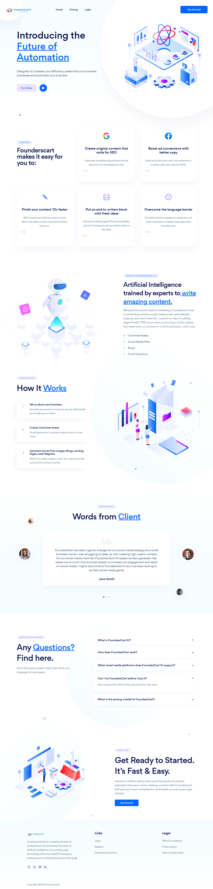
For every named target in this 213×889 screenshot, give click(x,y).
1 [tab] (103, 609)
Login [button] (88, 9)
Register (99, 846)
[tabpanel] (106, 576)
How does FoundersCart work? (129, 652)
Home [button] (59, 9)
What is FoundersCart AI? (126, 640)
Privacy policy (169, 846)
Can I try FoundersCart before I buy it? (134, 678)
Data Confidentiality (173, 852)
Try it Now (26, 88)
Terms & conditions (172, 840)
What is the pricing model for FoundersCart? (138, 699)
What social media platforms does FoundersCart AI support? (148, 665)
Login (98, 840)
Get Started (194, 9)
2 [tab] (106, 609)
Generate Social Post (106, 852)
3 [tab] (109, 609)
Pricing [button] (74, 9)
